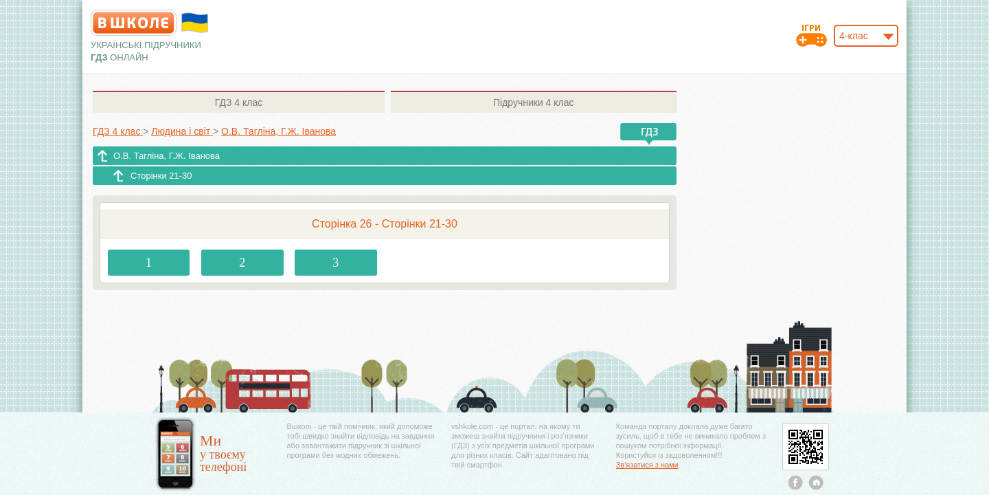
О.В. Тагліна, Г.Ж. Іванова (166, 156)
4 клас (238, 102)
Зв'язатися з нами (647, 465)
